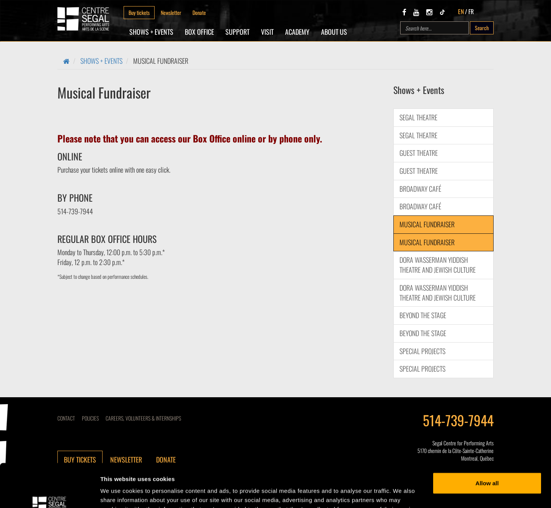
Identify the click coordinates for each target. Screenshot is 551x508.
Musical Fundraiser (427, 224)
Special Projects (422, 351)
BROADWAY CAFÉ (420, 189)
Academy (297, 32)
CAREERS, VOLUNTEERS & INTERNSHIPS (143, 418)
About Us (334, 32)
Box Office (199, 32)
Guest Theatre (418, 153)
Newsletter (171, 12)
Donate (199, 12)
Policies (90, 418)
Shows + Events (151, 32)
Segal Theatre (418, 117)
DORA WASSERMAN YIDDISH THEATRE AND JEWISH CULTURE (437, 265)
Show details (118, 493)
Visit (267, 32)
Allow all (487, 446)
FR (471, 11)
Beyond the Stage (422, 315)
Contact (66, 418)
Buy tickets (139, 12)
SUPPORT (237, 32)
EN (461, 11)
